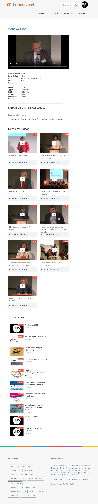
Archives (83, 14)
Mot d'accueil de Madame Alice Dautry (20, 228)
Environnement (15, 483)
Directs (31, 14)
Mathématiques (29, 470)
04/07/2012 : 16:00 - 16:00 (18, 270)
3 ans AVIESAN (17, 29)
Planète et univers (26, 475)
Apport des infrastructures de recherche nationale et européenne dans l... (54, 228)
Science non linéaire (17, 479)
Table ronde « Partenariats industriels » (51, 264)
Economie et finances (26, 466)
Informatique (15, 470)
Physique (13, 475)
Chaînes (56, 14)
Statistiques (14, 496)
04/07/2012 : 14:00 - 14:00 (18, 163)
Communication (29, 496)
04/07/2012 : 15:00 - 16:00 (50, 234)
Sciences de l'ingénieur (18, 491)
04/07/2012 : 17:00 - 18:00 (18, 305)
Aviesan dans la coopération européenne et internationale (20, 264)
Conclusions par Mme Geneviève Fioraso (21, 299)
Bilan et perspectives (17, 191)
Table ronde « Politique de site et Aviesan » (53, 192)
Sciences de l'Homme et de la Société (23, 487)
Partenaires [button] (69, 14)
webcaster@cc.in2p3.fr (66, 484)
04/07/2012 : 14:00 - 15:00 (50, 198)
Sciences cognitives (35, 479)
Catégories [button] (43, 14)
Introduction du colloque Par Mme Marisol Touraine (53, 157)
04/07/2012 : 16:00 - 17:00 (50, 270)
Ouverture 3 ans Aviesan (18, 156)
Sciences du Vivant (36, 491)
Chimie (12, 466)
